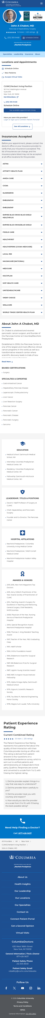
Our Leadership (23, 891)
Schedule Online (30, 38)
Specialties (7, 54)
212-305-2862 (31, 1014)
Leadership (18, 54)
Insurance (29, 54)
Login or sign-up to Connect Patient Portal (21, 120)
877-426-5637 (23, 957)
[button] (22, 126)
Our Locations (22, 898)
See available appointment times (23, 110)
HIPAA (22, 1010)
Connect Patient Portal (22, 919)
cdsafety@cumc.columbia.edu (22, 971)
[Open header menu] (41, 3)
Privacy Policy (22, 1002)
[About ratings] (37, 32)
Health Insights (22, 884)
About (37, 54)
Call (22, 833)
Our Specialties (22, 905)
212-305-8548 (22, 964)
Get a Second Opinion (22, 926)
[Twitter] (14, 988)
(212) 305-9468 (13, 38)
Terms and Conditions (22, 1006)
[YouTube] (22, 988)
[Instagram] (30, 988)
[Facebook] (6, 988)
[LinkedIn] (39, 988)
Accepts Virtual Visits (13, 77)
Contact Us (22, 912)
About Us (22, 877)
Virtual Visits (22, 933)
